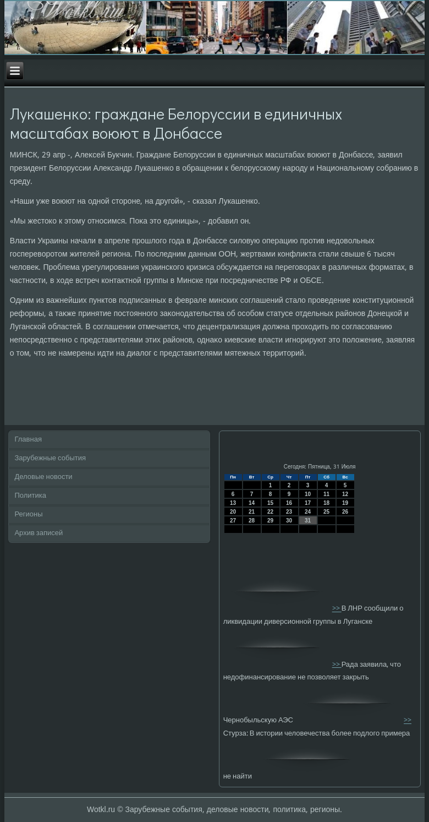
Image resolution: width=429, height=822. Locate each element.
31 (308, 521)
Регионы (28, 514)
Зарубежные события (50, 458)
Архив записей (38, 533)
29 (270, 521)
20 (233, 512)
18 (326, 503)
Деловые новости (43, 477)
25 (326, 512)
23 (289, 512)
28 (252, 521)
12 (345, 494)
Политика (30, 495)
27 (233, 521)
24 (308, 512)
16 (289, 503)
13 (233, 503)
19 (345, 503)
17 (308, 503)
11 (326, 494)
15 (270, 503)
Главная (27, 439)
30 (289, 521)
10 (308, 494)
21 (252, 512)
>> (337, 609)
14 (252, 503)
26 (345, 512)
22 (270, 512)
